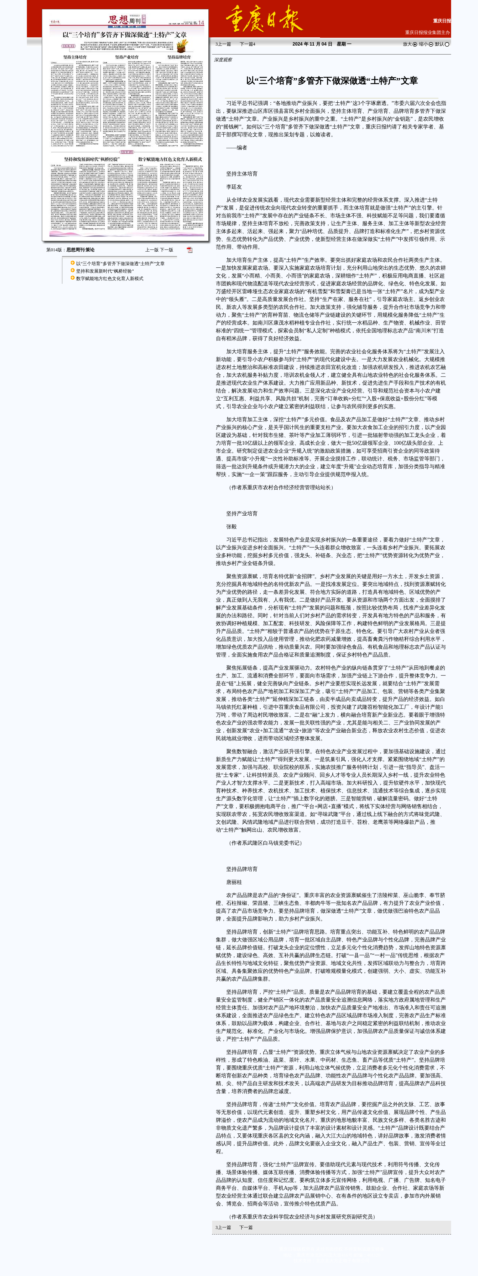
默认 (442, 44)
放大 (410, 44)
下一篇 (247, 44)
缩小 (426, 44)
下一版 (166, 249)
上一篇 (223, 44)
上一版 (152, 249)
